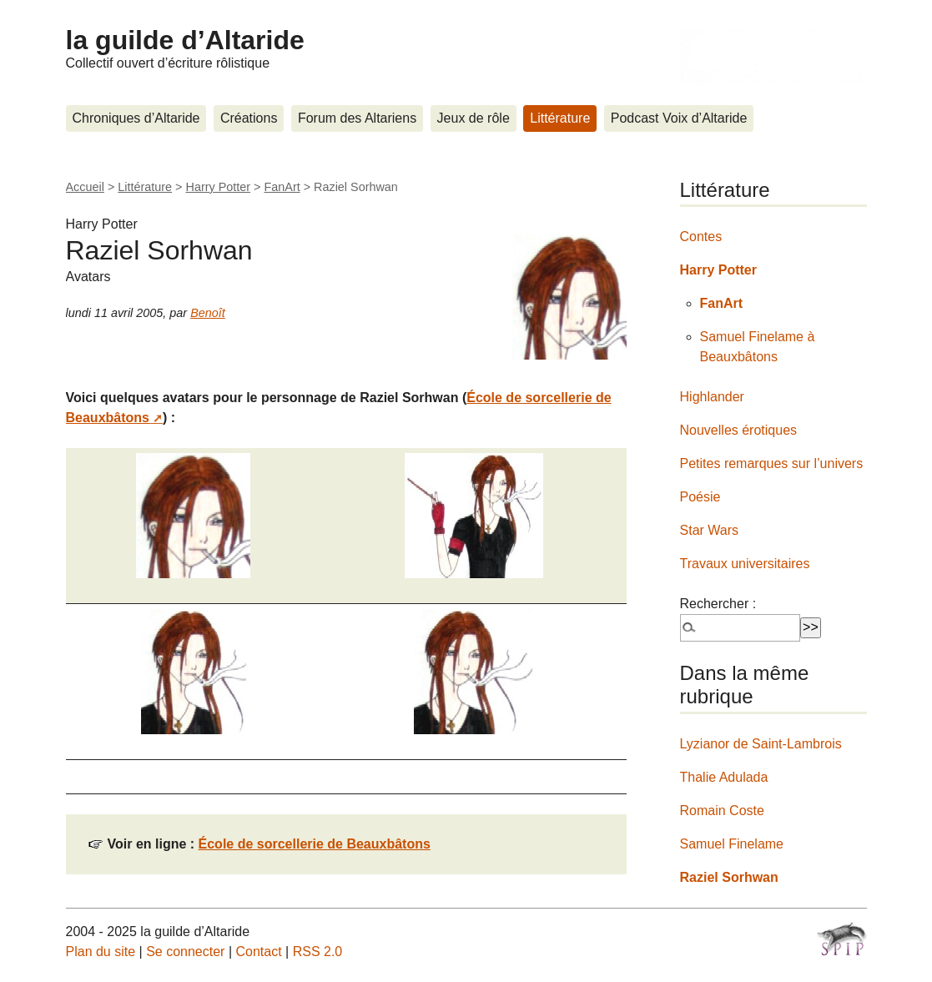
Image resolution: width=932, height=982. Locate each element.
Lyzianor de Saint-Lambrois (761, 744)
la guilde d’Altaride (185, 40)
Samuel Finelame (732, 844)
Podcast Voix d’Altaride (679, 118)
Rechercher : (718, 604)
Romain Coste (722, 810)
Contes (701, 236)
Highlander (712, 397)
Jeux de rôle (473, 118)
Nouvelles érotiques (739, 430)
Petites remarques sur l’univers (772, 463)
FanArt (282, 187)
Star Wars (709, 530)
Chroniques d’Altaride (136, 118)
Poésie (700, 497)
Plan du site (101, 951)
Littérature (560, 118)
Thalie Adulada (724, 777)
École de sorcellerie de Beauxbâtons (315, 844)
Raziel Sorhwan (729, 877)
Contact (258, 951)
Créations (248, 118)
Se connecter (185, 951)
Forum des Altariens (357, 118)
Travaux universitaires (745, 563)
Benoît (207, 313)
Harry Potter (218, 187)
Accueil (85, 187)
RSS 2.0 (318, 951)
